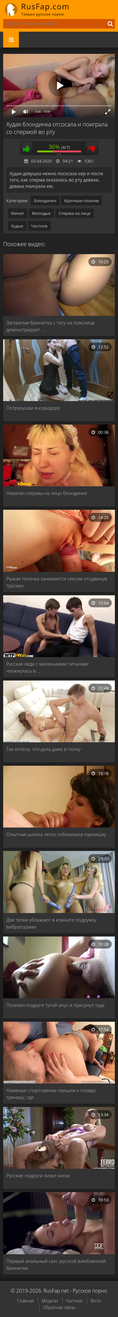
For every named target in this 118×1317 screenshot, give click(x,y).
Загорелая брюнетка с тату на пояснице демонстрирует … (50, 326)
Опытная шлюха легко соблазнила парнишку (56, 834)
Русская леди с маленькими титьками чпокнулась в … (47, 667)
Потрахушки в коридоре (33, 408)
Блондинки (45, 200)
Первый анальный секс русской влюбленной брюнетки (56, 1264)
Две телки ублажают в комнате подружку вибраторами (51, 923)
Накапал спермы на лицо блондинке (46, 493)
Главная (25, 1301)
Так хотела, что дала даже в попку (43, 749)
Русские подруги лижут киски (38, 1175)
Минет (17, 213)
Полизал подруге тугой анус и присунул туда (55, 1005)
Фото (95, 1301)
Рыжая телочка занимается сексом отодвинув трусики (56, 582)
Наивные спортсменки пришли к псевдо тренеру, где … (51, 1093)
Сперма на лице (75, 213)
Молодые (41, 213)
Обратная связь (59, 1307)
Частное (39, 226)
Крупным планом (81, 200)
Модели (50, 1301)
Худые (17, 226)
